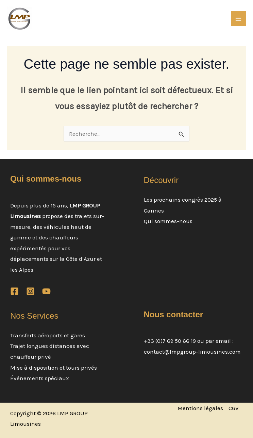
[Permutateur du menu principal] (239, 19)
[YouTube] (46, 291)
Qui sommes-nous (168, 221)
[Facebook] (14, 291)
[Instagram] (30, 291)
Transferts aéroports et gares (47, 335)
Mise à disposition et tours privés (53, 367)
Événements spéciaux (39, 378)
